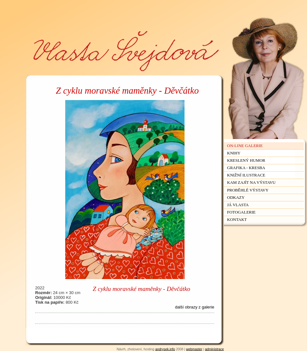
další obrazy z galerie (194, 307)
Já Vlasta (238, 204)
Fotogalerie (241, 212)
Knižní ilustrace (246, 175)
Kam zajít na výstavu (251, 182)
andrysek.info (165, 349)
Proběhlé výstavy (248, 190)
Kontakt (237, 219)
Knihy (233, 153)
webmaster (194, 349)
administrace (214, 349)
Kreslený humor (246, 160)
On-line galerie (245, 145)
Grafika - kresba (246, 167)
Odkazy (236, 197)
